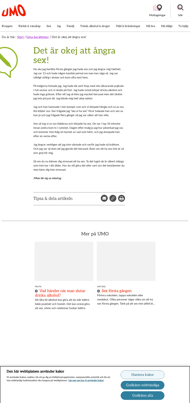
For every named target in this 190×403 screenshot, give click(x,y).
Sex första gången (117, 291)
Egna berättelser (37, 37)
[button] (180, 11)
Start (20, 37)
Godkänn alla (142, 397)
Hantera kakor (142, 376)
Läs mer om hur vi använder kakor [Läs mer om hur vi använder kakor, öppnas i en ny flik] (86, 381)
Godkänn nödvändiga (142, 386)
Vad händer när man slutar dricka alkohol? (60, 293)
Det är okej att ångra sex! (69, 37)
